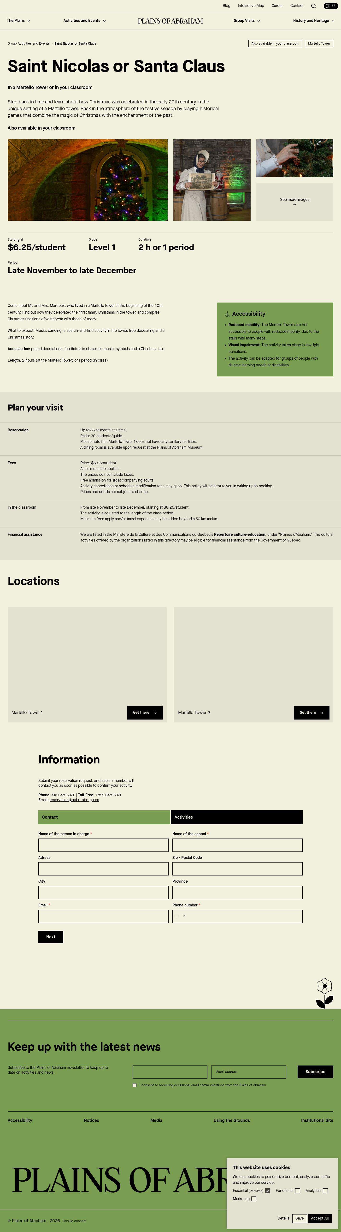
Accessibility (20, 1120)
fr (330, 6)
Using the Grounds (232, 1120)
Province (180, 891)
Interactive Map (251, 6)
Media (156, 1120)
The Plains (18, 20)
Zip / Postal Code (187, 867)
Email (44, 915)
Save (299, 1218)
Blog (226, 6)
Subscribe (315, 1071)
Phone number (186, 915)
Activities (184, 826)
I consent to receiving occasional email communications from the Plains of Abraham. (203, 1085)
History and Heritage (313, 20)
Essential (248, 1191)
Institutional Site (317, 1120)
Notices (91, 1120)
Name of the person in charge (65, 843)
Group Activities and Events (30, 44)
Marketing (241, 1199)
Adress (44, 867)
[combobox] (179, 926)
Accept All (320, 1218)
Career (277, 6)
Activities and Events (85, 20)
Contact (297, 6)
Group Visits (247, 20)
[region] (87, 665)
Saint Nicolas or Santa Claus (75, 44)
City (41, 891)
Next (50, 946)
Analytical (313, 1191)
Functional (284, 1191)
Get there (145, 722)
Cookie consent (75, 1221)
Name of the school (190, 843)
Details (283, 1218)
